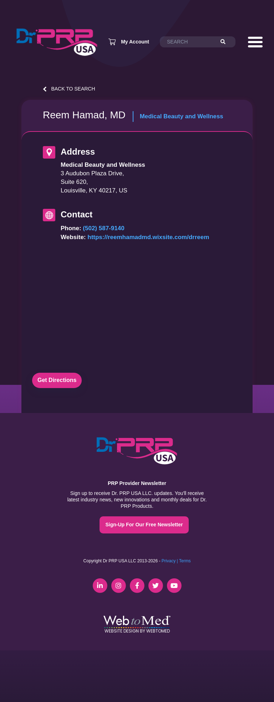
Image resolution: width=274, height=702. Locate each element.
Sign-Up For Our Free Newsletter (144, 524)
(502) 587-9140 (103, 228)
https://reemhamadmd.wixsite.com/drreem (148, 237)
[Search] (226, 42)
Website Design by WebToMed (137, 631)
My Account (135, 42)
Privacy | (170, 560)
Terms (185, 560)
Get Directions (56, 380)
